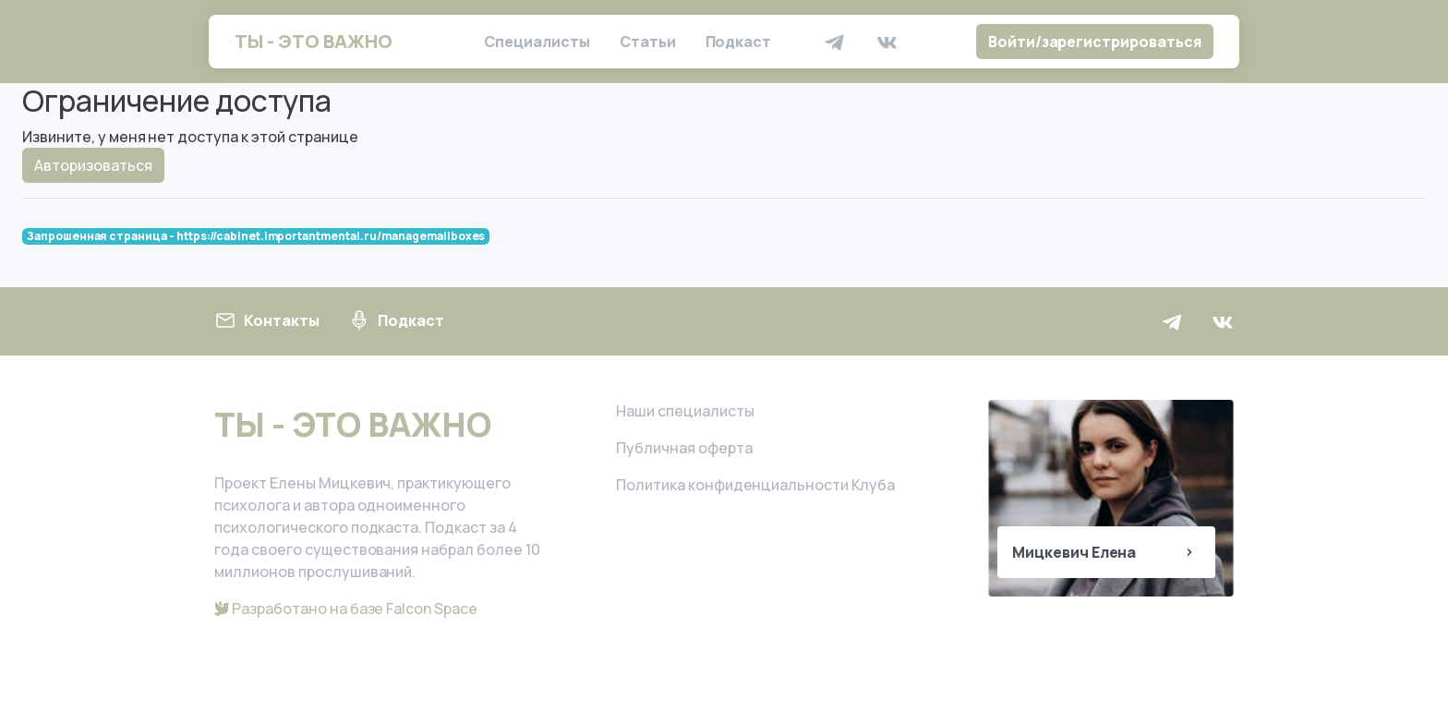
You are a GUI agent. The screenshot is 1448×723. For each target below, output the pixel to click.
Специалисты (537, 41)
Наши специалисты (685, 411)
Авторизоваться (93, 165)
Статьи (648, 41)
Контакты (267, 320)
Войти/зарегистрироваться (1094, 41)
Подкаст (739, 41)
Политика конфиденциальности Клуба (755, 485)
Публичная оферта (684, 448)
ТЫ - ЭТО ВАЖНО (313, 41)
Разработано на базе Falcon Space (345, 608)
